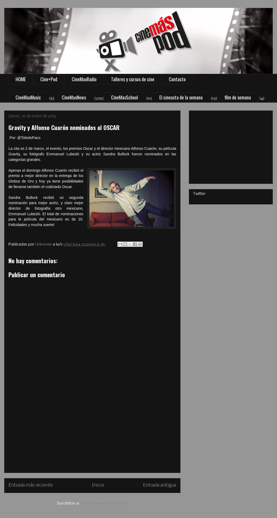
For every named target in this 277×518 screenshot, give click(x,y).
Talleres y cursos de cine (132, 79)
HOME (21, 79)
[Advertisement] (92, 436)
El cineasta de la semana (181, 97)
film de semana (238, 97)
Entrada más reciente (30, 485)
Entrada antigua (159, 485)
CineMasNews (74, 97)
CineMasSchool (124, 97)
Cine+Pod (48, 79)
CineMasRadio (84, 79)
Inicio (98, 485)
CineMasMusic (28, 97)
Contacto (177, 79)
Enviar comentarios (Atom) (104, 503)
